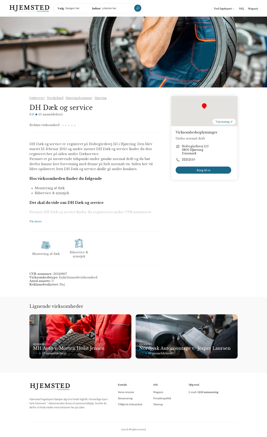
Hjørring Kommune (79, 97)
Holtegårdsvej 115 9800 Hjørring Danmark (195, 149)
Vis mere (35, 221)
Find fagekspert (224, 8)
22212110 (188, 159)
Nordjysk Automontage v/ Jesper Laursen (185, 348)
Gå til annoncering (207, 392)
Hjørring (101, 97)
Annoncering (125, 398)
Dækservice (37, 97)
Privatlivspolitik (162, 398)
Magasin (253, 8)
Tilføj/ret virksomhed (130, 404)
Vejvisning (224, 121)
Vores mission (126, 392)
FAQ (241, 8)
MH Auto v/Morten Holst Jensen (68, 348)
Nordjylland (55, 97)
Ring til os (203, 170)
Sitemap (158, 404)
